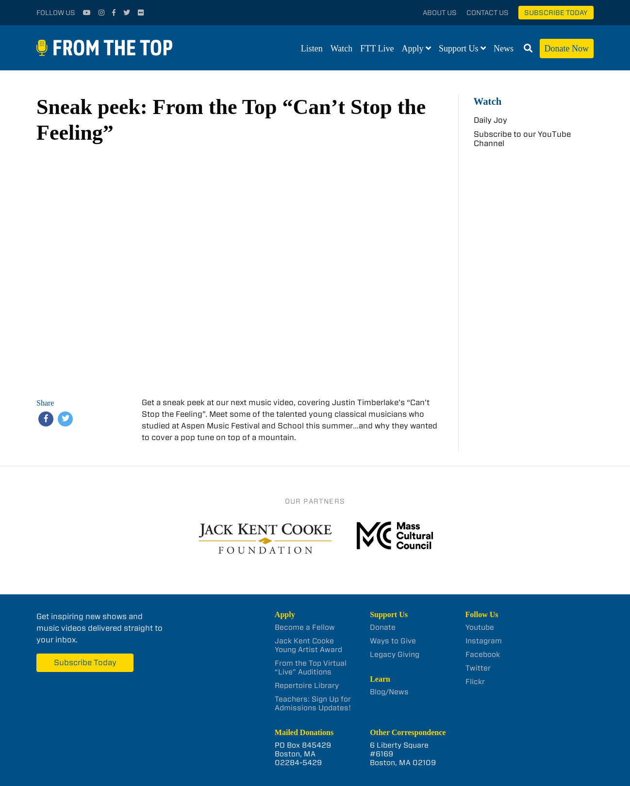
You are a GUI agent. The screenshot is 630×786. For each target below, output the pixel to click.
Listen (312, 48)
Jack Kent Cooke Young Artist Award (308, 645)
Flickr (475, 681)
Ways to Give (393, 641)
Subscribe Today (556, 12)
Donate (383, 627)
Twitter (478, 668)
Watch (342, 48)
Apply (413, 48)
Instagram (483, 641)
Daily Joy (490, 120)
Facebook (482, 654)
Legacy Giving (394, 654)
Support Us (459, 48)
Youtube (479, 627)
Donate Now (567, 48)
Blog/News (389, 692)
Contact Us (487, 12)
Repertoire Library (307, 685)
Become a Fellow (305, 627)
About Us (440, 12)
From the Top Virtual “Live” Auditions (311, 667)
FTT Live (377, 48)
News (504, 48)
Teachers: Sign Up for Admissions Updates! (313, 703)
